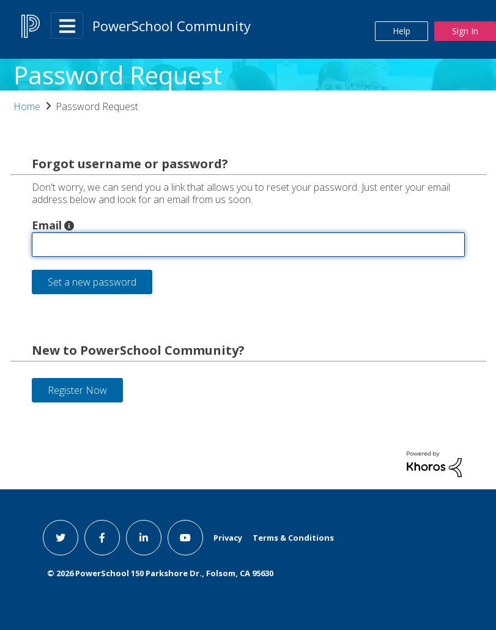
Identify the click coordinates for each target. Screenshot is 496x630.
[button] (69, 225)
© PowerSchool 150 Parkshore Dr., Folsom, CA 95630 (160, 573)
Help (401, 31)
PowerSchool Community (171, 26)
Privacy (227, 537)
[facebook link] (102, 537)
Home (26, 106)
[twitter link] (60, 537)
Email (47, 224)
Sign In (465, 31)
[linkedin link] (143, 537)
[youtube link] (185, 537)
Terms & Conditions (293, 537)
